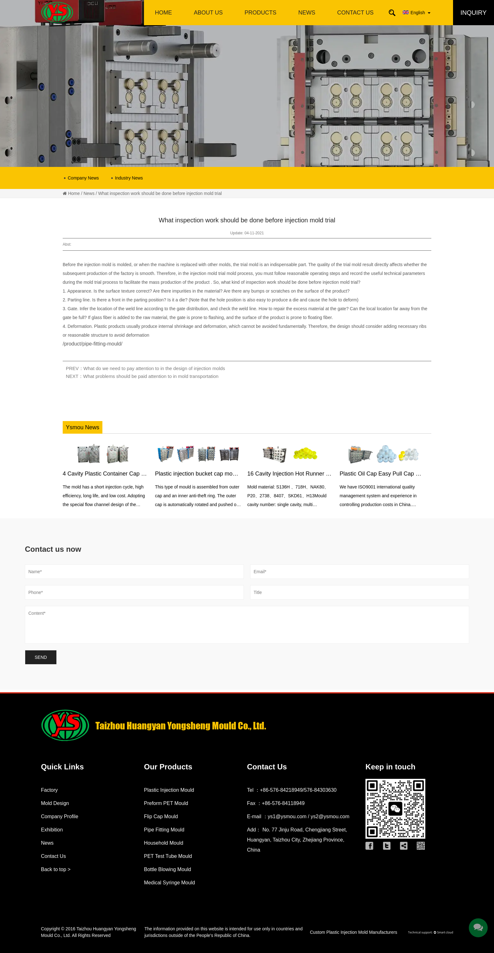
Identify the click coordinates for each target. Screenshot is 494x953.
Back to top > (56, 869)
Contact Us (53, 856)
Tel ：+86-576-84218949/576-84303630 (291, 790)
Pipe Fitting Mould (164, 829)
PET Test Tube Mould (168, 856)
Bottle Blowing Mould (167, 869)
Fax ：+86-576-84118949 (276, 803)
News (89, 193)
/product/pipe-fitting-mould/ (92, 343)
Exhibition (52, 829)
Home (74, 193)
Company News (83, 177)
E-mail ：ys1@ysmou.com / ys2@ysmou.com (298, 816)
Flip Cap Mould (161, 816)
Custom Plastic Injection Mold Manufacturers (353, 932)
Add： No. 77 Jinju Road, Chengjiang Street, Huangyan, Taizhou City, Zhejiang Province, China (297, 840)
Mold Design (55, 803)
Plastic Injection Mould (169, 790)
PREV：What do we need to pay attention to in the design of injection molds (145, 368)
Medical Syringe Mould (169, 882)
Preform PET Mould (166, 803)
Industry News (129, 177)
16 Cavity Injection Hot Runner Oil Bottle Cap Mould (312, 474)
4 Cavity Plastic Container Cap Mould (110, 474)
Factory (49, 790)
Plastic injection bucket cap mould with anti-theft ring (220, 474)
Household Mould (163, 843)
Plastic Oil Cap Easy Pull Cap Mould (385, 474)
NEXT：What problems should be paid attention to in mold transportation (142, 376)
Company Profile (59, 816)
